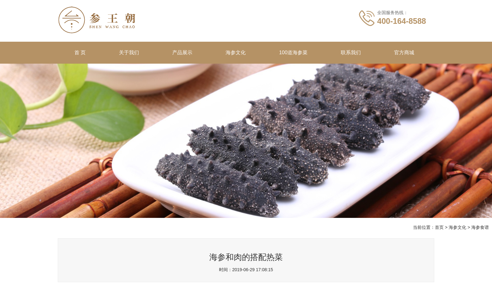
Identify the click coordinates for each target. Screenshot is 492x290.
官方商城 (404, 52)
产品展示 (182, 52)
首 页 (80, 52)
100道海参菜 (293, 52)
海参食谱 (480, 227)
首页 (439, 227)
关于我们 (129, 52)
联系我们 (351, 52)
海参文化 (236, 52)
